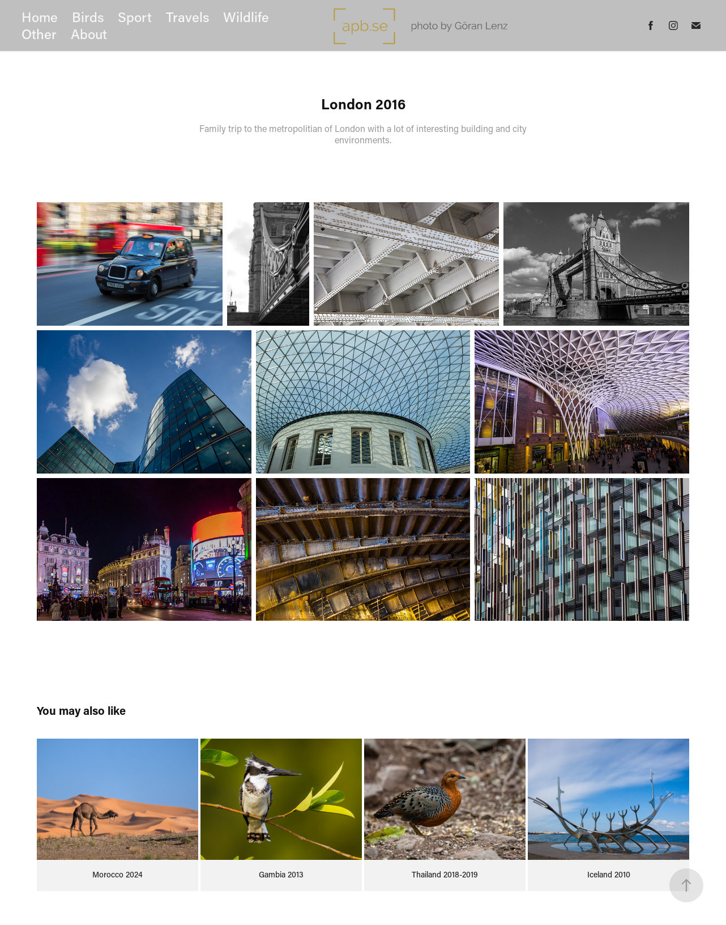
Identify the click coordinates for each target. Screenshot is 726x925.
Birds (88, 16)
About (89, 33)
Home (40, 16)
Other (39, 33)
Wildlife (246, 16)
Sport (135, 16)
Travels (188, 16)
